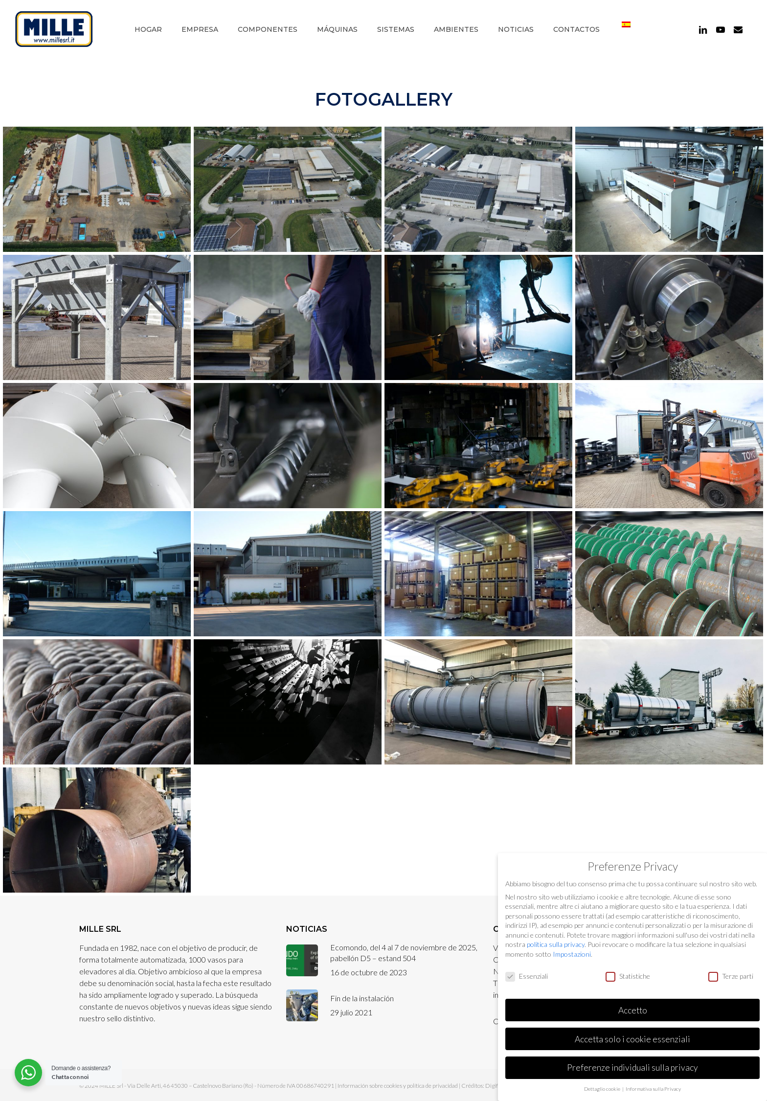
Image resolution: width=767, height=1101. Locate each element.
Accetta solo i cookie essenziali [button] (632, 1039)
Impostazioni (572, 954)
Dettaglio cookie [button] (602, 1089)
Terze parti (730, 976)
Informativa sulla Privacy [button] (653, 1089)
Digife (493, 1085)
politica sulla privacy (556, 944)
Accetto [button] (632, 1010)
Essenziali (526, 976)
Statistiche (628, 976)
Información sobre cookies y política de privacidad (398, 1085)
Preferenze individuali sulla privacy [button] (632, 1067)
